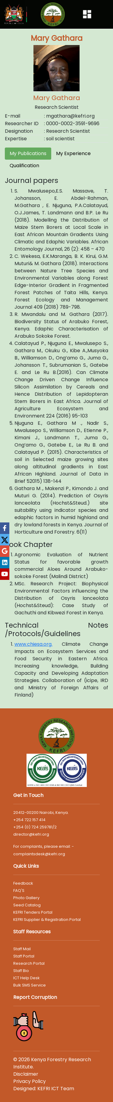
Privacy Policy (29, 1081)
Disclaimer (25, 1074)
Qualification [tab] (24, 165)
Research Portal (29, 963)
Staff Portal (23, 956)
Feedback (23, 883)
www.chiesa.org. (33, 644)
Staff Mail (22, 949)
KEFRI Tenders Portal (32, 912)
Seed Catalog (27, 905)
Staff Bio (21, 971)
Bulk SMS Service (29, 985)
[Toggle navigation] (87, 14)
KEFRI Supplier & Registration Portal (47, 919)
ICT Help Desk (26, 978)
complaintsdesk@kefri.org (39, 854)
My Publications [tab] (28, 153)
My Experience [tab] (73, 153)
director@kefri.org (31, 834)
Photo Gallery (26, 898)
